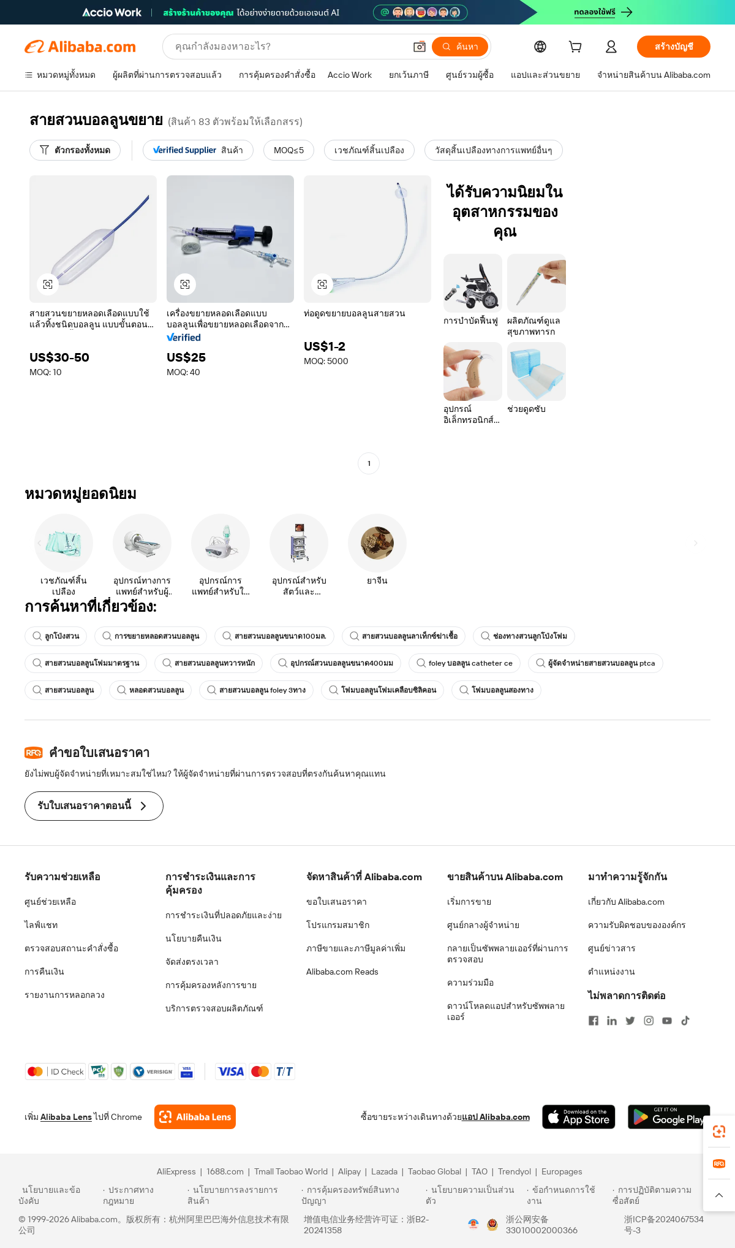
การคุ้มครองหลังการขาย (211, 985)
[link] (719, 1131)
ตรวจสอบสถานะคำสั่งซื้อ (71, 948)
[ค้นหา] (460, 46)
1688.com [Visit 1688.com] (225, 1171)
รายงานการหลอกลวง (64, 995)
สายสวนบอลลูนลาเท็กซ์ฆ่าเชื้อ (404, 636)
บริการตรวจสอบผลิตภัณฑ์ (214, 1008)
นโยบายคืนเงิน (193, 938)
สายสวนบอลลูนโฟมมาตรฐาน (85, 663)
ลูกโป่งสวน (55, 636)
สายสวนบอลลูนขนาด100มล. (274, 636)
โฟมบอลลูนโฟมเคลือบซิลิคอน (382, 690)
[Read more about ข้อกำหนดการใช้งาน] (568, 1195)
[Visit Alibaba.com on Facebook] (593, 1020)
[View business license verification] (473, 1225)
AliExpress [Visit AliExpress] (176, 1171)
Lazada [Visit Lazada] (384, 1171)
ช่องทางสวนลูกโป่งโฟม (524, 636)
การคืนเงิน (44, 971)
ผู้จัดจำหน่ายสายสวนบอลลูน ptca (595, 663)
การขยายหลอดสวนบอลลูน (150, 636)
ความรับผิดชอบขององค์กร (637, 925)
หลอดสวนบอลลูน (150, 690)
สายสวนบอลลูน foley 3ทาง (256, 690)
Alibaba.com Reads (342, 971)
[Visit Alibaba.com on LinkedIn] (611, 1020)
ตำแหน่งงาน (611, 971)
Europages (561, 1171)
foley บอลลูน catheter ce (465, 663)
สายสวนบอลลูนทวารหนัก (208, 663)
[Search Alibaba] (288, 46)
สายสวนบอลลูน (63, 690)
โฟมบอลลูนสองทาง (496, 690)
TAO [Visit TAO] (480, 1171)
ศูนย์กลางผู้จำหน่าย (483, 925)
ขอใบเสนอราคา (336, 902)
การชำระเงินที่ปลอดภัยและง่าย (223, 915)
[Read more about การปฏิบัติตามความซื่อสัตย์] (664, 1195)
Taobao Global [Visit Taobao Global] (434, 1171)
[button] (419, 46)
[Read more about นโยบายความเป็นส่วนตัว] (474, 1195)
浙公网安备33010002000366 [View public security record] (542, 1224)
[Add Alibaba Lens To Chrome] (195, 1117)
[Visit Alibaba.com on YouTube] (667, 1020)
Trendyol (514, 1171)
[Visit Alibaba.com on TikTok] (685, 1020)
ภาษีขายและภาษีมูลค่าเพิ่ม (355, 948)
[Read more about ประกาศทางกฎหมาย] (143, 1195)
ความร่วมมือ (470, 982)
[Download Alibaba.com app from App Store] (579, 1117)
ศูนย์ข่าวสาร (612, 948)
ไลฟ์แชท (41, 925)
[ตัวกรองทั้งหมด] (75, 150)
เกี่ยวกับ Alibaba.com (626, 902)
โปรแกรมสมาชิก (337, 925)
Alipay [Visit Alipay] (349, 1171)
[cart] (577, 48)
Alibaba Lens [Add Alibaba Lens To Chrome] (66, 1117)
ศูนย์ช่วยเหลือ (50, 902)
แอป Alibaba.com (496, 1117)
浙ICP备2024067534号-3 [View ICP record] (664, 1224)
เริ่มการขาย (469, 902)
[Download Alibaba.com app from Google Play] (669, 1117)
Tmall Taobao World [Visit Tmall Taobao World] (291, 1171)
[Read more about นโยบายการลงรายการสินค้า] (242, 1195)
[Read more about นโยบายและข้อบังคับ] (58, 1195)
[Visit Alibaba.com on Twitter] (630, 1020)
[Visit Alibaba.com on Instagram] (648, 1020)
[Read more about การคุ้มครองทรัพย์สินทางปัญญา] (361, 1195)
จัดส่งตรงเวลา (192, 962)
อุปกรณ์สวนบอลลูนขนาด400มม (335, 663)
